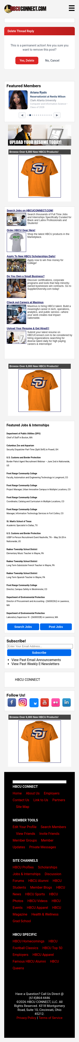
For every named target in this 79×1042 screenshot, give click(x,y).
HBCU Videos (37, 901)
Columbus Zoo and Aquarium (20, 445)
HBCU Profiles (23, 867)
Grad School (22, 921)
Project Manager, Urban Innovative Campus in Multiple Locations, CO (39, 489)
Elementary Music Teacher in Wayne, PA (25, 553)
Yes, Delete (27, 60)
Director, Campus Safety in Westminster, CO (27, 589)
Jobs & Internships (26, 874)
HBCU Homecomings (28, 941)
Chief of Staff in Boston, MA (19, 437)
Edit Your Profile (24, 827)
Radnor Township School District (22, 549)
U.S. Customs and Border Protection (24, 457)
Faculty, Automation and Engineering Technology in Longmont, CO (37, 477)
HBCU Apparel (37, 908)
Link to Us (40, 800)
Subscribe (39, 652)
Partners (58, 800)
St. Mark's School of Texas (19, 521)
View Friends (25, 834)
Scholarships (47, 867)
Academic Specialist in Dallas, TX (22, 525)
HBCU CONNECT (27, 680)
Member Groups (25, 840)
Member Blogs (41, 887)
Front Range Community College (22, 473)
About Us (33, 793)
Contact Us (21, 800)
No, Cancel (52, 60)
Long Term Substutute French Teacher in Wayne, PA (31, 565)
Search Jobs (23, 626)
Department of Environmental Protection (26, 597)
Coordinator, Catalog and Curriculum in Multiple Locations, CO (35, 501)
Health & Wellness (44, 914)
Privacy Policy (26, 1018)
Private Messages (42, 847)
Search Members (53, 827)
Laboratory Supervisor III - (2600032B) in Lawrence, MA (32, 617)
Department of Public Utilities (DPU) (24, 433)
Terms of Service (51, 1018)
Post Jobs (56, 626)
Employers (52, 793)
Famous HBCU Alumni (29, 961)
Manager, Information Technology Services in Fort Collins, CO (35, 513)
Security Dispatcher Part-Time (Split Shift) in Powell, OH (32, 449)
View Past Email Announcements (36, 660)
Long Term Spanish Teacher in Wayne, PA (26, 577)
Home (17, 793)
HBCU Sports (35, 894)
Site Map (22, 807)
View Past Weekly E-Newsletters (35, 664)
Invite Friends (49, 834)
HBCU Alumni (38, 881)
